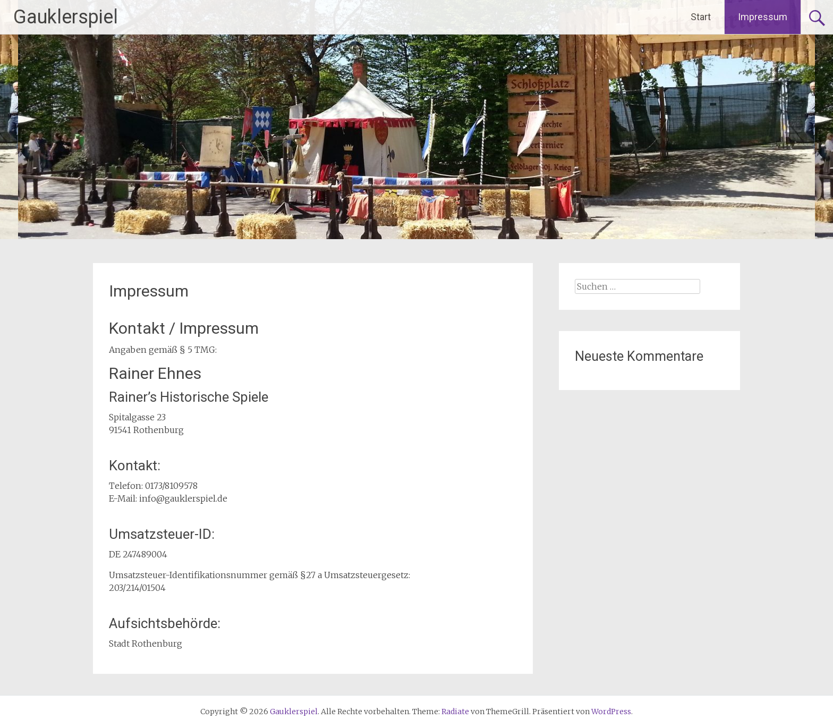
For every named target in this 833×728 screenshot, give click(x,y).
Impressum (762, 16)
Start (701, 16)
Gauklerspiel (65, 17)
